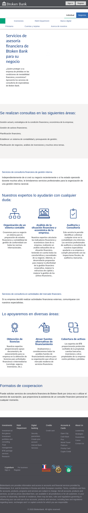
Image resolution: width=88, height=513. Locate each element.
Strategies (79, 434)
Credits (49, 425)
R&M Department (42, 21)
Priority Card (65, 448)
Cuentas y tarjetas (32, 26)
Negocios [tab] (82, 15)
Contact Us (79, 443)
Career (78, 440)
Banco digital (65, 21)
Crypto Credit (66, 452)
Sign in (70, 3)
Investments (7, 425)
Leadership (79, 431)
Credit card (50, 431)
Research (5, 456)
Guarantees (79, 437)
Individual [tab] (70, 15)
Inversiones (19, 21)
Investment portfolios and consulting (7, 439)
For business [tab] (23, 467)
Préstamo (9, 26)
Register (81, 3)
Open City (64, 433)
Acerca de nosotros (59, 26)
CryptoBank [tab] (9, 467)
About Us (79, 425)
